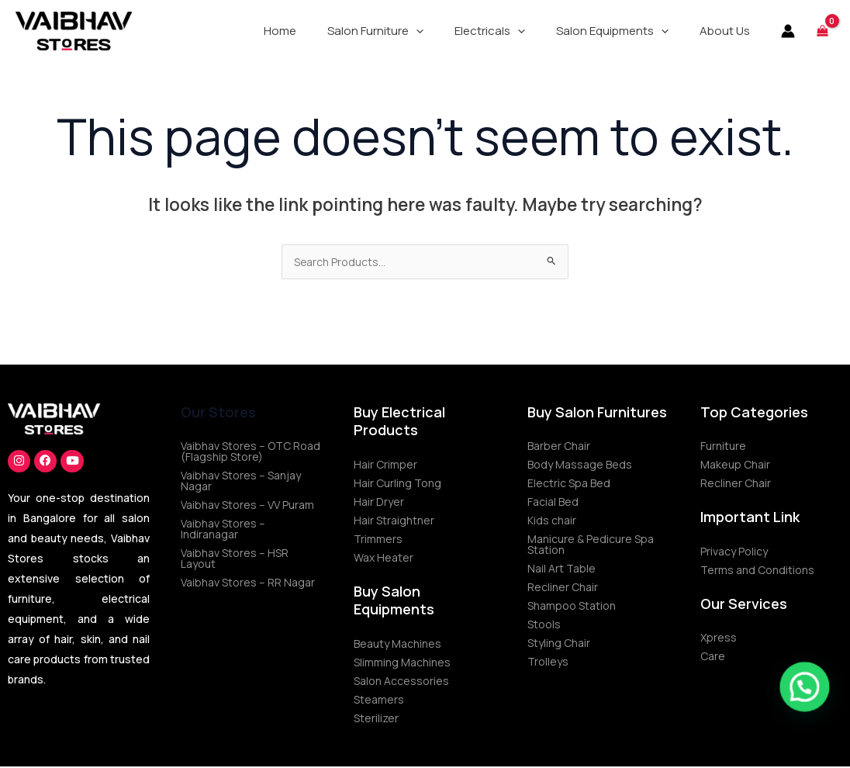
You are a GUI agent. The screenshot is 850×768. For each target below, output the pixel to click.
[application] (443, 31)
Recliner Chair (562, 588)
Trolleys (547, 663)
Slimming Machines (402, 663)
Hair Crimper (385, 465)
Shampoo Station (571, 607)
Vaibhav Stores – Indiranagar (223, 530)
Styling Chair (558, 644)
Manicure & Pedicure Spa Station (590, 546)
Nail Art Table (561, 569)
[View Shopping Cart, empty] (822, 30)
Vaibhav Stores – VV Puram (247, 506)
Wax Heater (383, 559)
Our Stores (218, 413)
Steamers (379, 701)
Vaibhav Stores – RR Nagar (248, 583)
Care (712, 657)
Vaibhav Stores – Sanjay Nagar (241, 482)
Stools (544, 625)
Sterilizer (376, 719)
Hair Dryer (379, 503)
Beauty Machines (397, 645)
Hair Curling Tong (397, 484)
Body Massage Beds (579, 465)
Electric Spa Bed (568, 484)
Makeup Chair (735, 465)
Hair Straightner (394, 521)
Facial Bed (553, 503)
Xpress (718, 638)
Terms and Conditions (757, 571)
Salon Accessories (401, 682)
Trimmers (378, 540)
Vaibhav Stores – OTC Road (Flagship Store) (250, 452)
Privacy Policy (734, 552)
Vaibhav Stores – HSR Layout (235, 560)
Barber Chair (558, 447)
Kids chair (551, 521)
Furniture (723, 447)
